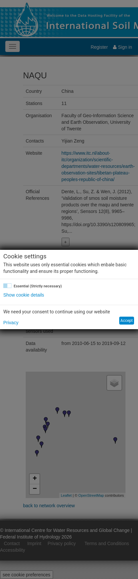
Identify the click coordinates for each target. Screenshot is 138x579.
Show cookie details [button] (23, 295)
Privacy (10, 322)
